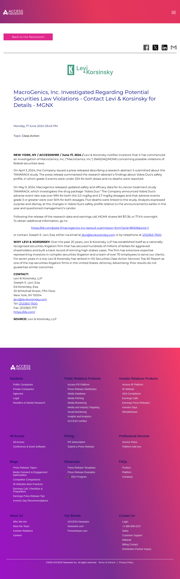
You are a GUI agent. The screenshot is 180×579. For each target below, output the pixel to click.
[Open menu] (174, 12)
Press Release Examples (81, 472)
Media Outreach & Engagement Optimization (30, 473)
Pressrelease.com (77, 530)
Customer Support (132, 535)
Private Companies (23, 389)
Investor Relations (23, 530)
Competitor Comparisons (26, 479)
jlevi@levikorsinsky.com (98, 235)
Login (125, 521)
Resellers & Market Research (29, 402)
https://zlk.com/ (24, 312)
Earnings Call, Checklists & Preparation (28, 490)
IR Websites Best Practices (28, 484)
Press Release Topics (25, 467)
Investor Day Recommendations (30, 500)
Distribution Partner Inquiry (136, 549)
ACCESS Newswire (78, 521)
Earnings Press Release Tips (29, 496)
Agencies (18, 393)
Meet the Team (21, 526)
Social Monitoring (77, 411)
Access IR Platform (132, 384)
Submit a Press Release (81, 446)
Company (127, 476)
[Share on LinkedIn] (164, 47)
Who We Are (20, 521)
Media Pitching (76, 398)
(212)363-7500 (151, 235)
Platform (126, 472)
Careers (17, 535)
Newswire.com (76, 526)
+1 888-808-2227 (131, 526)
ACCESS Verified (77, 421)
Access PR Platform (78, 384)
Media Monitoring (77, 402)
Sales (125, 530)
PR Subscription (76, 442)
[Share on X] (155, 47)
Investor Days (129, 407)
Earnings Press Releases (136, 402)
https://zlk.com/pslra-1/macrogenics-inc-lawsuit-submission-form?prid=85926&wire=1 (90, 228)
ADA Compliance (131, 393)
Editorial (126, 539)
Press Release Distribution (82, 389)
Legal (16, 398)
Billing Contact (130, 544)
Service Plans (129, 442)
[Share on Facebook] (146, 47)
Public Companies (23, 384)
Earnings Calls (130, 398)
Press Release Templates (81, 467)
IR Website (128, 389)
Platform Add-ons (131, 446)
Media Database (77, 393)
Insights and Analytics (79, 416)
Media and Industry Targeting (83, 407)
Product (126, 467)
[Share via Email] (173, 47)
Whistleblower (129, 411)
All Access (18, 442)
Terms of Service (106, 562)
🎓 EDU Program (77, 476)
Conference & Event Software (29, 446)
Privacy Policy (126, 562)
